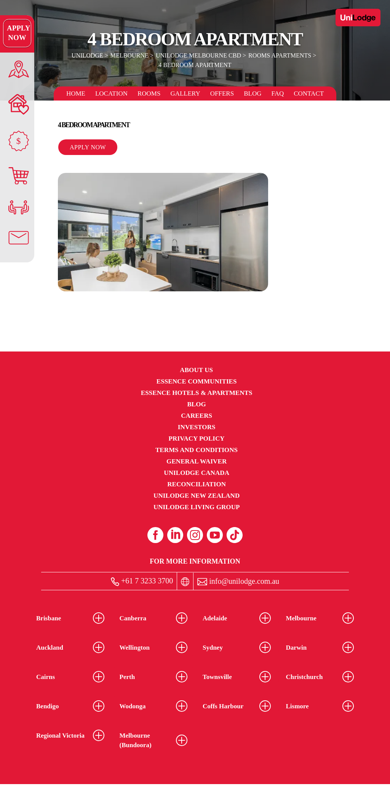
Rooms (148, 93)
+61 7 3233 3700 (142, 581)
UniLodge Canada (196, 472)
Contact (309, 93)
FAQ (277, 93)
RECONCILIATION (196, 484)
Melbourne (130, 55)
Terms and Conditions (196, 450)
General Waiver (196, 461)
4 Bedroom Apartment (195, 65)
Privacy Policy (197, 438)
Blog (252, 93)
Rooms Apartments (279, 55)
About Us (196, 370)
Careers (196, 415)
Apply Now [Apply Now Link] (16, 33)
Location (111, 93)
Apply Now (88, 147)
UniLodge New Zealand (196, 495)
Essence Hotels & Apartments (197, 392)
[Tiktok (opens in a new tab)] (235, 535)
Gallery (185, 93)
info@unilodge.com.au (238, 581)
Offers (222, 93)
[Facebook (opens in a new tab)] (155, 535)
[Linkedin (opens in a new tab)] (175, 535)
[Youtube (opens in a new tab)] (215, 535)
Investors (197, 427)
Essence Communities (197, 381)
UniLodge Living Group (196, 507)
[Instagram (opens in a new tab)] (195, 535)
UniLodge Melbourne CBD (198, 55)
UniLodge (88, 55)
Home (75, 93)
